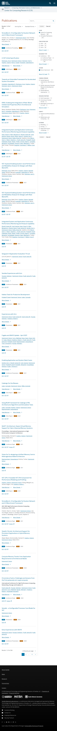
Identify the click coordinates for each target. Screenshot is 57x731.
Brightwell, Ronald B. (13, 591)
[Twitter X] (4, 722)
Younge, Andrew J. (7, 276)
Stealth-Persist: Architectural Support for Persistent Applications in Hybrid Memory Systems (16, 533)
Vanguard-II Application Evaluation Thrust (16, 254)
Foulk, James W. (21, 140)
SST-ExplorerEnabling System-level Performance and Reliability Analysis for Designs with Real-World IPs (18, 166)
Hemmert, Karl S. (27, 61)
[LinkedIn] (13, 722)
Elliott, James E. (19, 136)
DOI (3, 51)
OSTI (6, 51)
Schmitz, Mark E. (24, 141)
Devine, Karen (10, 136)
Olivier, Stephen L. (11, 140)
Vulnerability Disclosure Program (34, 726)
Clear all (48, 26)
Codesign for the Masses (10, 383)
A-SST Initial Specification (10, 58)
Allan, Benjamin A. (15, 134)
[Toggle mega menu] (54, 3)
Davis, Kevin (25, 338)
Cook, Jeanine (15, 226)
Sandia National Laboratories (10, 701)
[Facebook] (2, 722)
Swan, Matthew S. (25, 143)
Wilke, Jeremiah (26, 386)
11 (32, 654)
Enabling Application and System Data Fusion (17, 360)
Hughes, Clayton (6, 62)
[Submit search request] (53, 20)
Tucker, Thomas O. (12, 366)
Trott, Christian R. (7, 343)
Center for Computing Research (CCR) (18, 10)
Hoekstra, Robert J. (13, 318)
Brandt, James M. (25, 134)
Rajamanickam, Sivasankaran (25, 342)
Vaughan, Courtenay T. (20, 145)
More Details (6, 44)
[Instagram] (11, 722)
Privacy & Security (14, 693)
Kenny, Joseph (15, 62)
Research (7, 8)
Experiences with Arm (9, 314)
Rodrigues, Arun (6, 61)
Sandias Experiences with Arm (12, 273)
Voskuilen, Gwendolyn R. (27, 62)
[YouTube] (6, 722)
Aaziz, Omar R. (6, 134)
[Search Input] (42, 20)
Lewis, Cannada (26, 297)
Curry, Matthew (17, 338)
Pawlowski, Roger (6, 141)
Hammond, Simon (21, 38)
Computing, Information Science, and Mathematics (26, 8)
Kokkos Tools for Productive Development (16, 294)
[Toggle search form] (50, 3)
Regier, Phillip (16, 141)
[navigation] (19, 26)
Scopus (12, 447)
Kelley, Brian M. (17, 138)
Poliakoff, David (30, 140)
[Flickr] (9, 722)
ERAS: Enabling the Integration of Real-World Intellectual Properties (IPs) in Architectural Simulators (17, 105)
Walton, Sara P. (30, 237)
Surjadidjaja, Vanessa (14, 143)
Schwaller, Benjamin (20, 365)
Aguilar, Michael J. (21, 589)
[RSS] (15, 722)
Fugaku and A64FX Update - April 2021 (14, 335)
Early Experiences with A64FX (12, 630)
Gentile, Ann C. (28, 136)
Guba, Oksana (7, 340)
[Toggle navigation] (2, 9)
